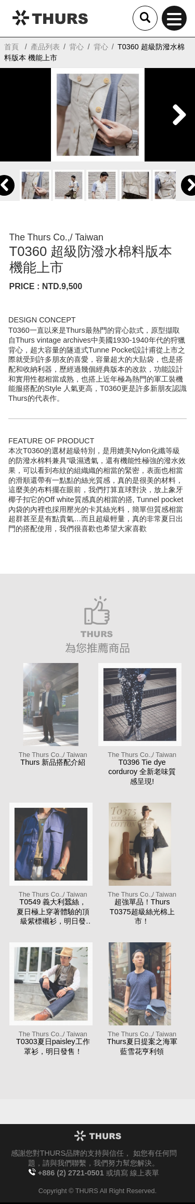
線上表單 (144, 1173)
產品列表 (45, 47)
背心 (76, 47)
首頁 (11, 47)
